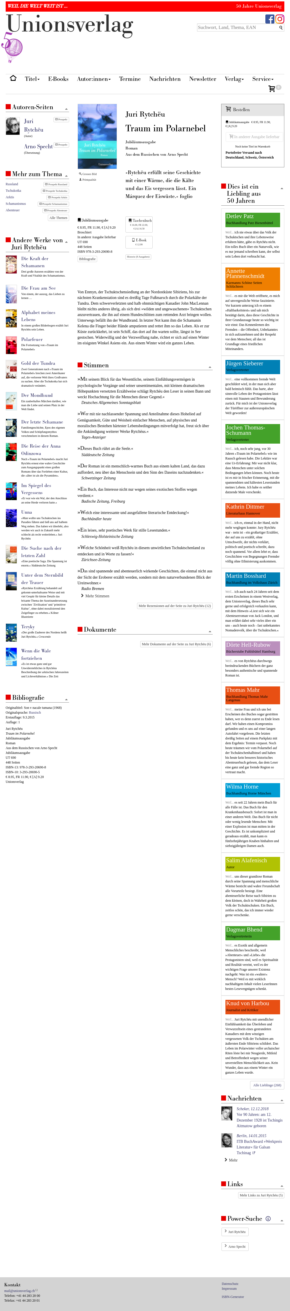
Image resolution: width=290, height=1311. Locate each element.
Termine (130, 79)
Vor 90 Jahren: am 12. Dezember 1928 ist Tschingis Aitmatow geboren (260, 1117)
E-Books (58, 79)
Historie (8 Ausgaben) (138, 256)
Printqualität (87, 179)
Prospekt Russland (56, 184)
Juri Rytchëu (237, 1232)
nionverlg (69, 37)
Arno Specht (237, 1247)
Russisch (35, 712)
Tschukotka (13, 191)
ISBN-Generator (233, 1297)
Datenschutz (230, 1284)
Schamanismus (16, 204)
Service (263, 79)
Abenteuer (13, 210)
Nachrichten (165, 79)
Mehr (231, 1160)
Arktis (10, 197)
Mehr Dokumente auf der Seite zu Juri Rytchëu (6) (176, 644)
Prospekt (61, 119)
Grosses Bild (88, 174)
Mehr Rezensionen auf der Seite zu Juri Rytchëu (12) (175, 606)
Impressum (229, 1289)
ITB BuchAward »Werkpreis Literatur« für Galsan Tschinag (259, 1144)
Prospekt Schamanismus (53, 204)
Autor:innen (94, 79)
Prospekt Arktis (57, 197)
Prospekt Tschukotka (55, 190)
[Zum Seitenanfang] (210, 367)
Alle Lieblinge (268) (267, 1085)
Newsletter (202, 79)
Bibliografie (87, 259)
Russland (12, 184)
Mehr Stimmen (95, 596)
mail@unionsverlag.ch (19, 1291)
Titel (32, 79)
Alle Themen (58, 218)
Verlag (234, 79)
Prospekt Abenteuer (55, 210)
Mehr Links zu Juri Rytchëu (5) (261, 1195)
